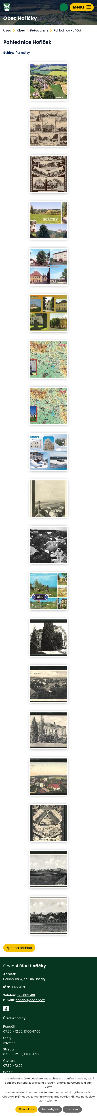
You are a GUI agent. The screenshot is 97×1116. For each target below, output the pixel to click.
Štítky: (8, 52)
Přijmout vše (26, 1109)
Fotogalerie (39, 30)
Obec (21, 30)
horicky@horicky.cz (30, 1000)
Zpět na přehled (19, 947)
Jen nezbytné (50, 1109)
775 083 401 (26, 995)
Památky (23, 52)
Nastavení (72, 1109)
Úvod (7, 30)
